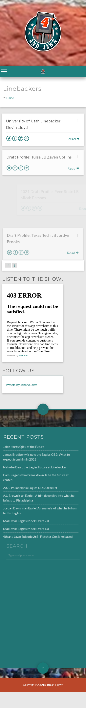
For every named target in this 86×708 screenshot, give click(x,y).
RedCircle (23, 356)
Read (73, 139)
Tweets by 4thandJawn (21, 385)
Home (10, 98)
